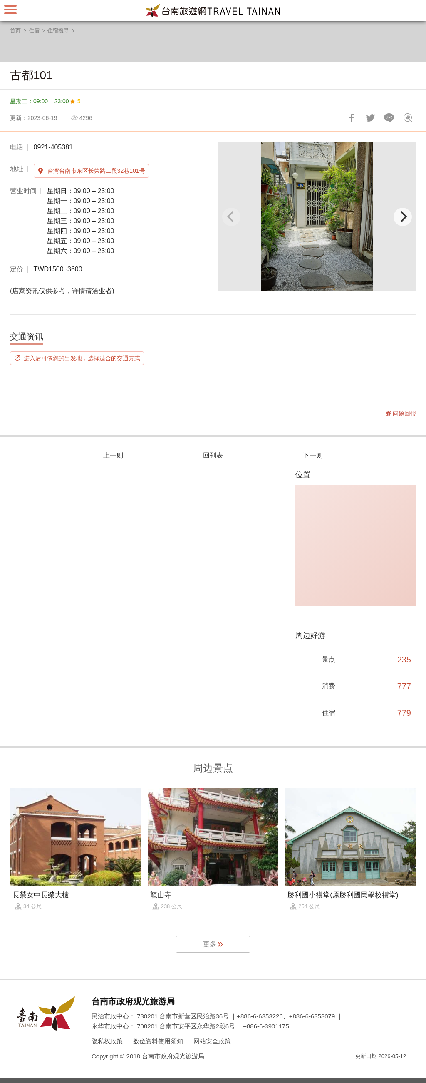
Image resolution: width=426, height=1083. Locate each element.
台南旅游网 (213, 10)
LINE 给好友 (389, 118)
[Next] (403, 217)
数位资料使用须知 (158, 1041)
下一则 (313, 455)
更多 (209, 944)
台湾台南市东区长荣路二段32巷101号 (96, 170)
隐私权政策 (107, 1041)
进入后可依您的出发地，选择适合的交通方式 (82, 358)
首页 (15, 30)
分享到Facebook (351, 118)
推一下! (370, 118)
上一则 (113, 455)
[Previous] (231, 217)
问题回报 (407, 118)
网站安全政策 (212, 1041)
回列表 (213, 455)
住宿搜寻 (58, 30)
